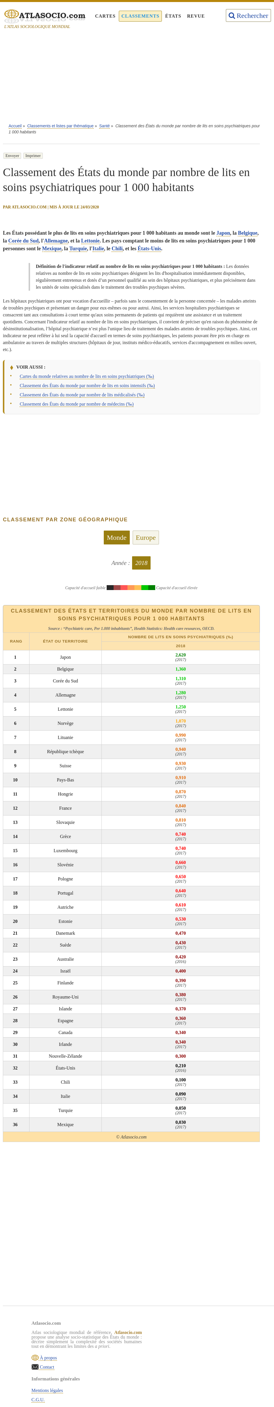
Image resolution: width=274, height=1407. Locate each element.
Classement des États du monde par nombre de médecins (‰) (77, 404)
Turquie (78, 248)
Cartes (105, 16)
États (173, 16)
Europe (146, 537)
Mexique (52, 248)
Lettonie (90, 241)
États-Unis (149, 248)
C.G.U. (169, 1343)
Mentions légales (179, 1334)
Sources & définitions (183, 1362)
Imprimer (33, 156)
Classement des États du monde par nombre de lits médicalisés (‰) (82, 394)
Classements (140, 16)
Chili (117, 248)
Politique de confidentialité (188, 1352)
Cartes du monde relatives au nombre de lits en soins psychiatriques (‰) (87, 376)
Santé (104, 126)
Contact (47, 1366)
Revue (196, 16)
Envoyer (12, 156)
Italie (98, 248)
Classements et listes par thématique (60, 126)
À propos (48, 1357)
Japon (223, 233)
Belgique (247, 233)
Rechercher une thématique (188, 1371)
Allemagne (56, 241)
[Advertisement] (137, 78)
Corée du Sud (23, 241)
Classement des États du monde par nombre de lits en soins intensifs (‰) (87, 385)
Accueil (15, 126)
